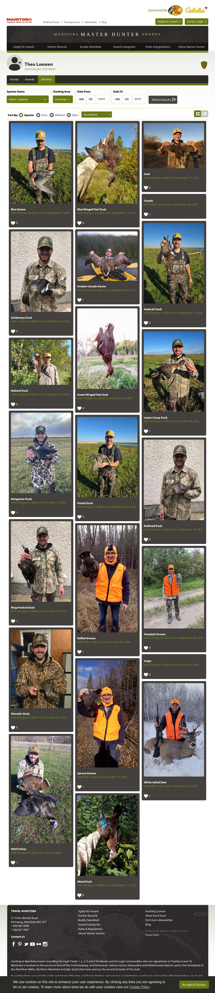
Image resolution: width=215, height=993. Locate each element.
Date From (83, 91)
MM (81, 99)
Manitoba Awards (107, 34)
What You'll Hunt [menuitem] (155, 915)
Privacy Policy (152, 935)
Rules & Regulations (158, 47)
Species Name (16, 91)
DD (91, 99)
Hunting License (72, 22)
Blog (104, 22)
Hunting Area (61, 91)
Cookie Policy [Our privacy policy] (140, 987)
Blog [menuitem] (148, 924)
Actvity (14, 79)
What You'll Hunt (51, 22)
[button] (162, 99)
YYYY (101, 99)
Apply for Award (167, 21)
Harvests (46, 79)
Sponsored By (157, 10)
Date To (118, 91)
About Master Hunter (191, 47)
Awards (29, 79)
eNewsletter (91, 22)
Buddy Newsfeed (90, 47)
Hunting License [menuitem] (155, 911)
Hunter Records (57, 47)
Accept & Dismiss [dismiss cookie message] (194, 984)
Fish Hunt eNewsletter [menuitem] (159, 920)
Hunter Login (195, 21)
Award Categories (124, 47)
